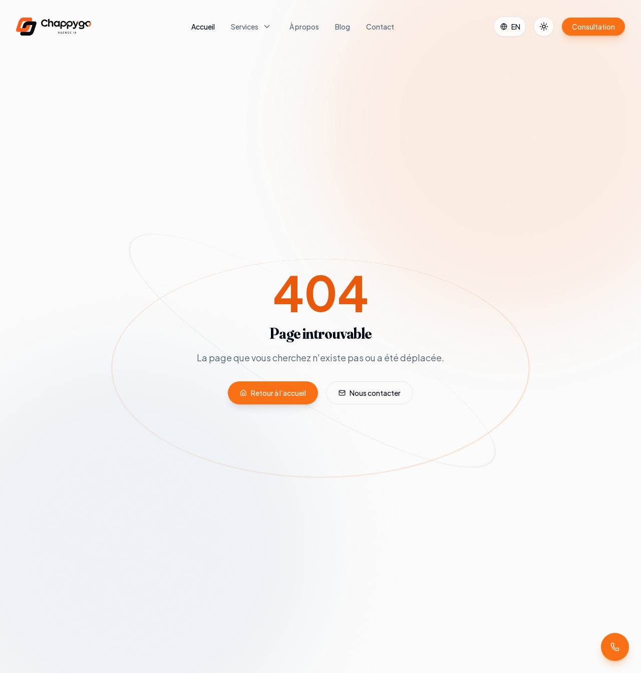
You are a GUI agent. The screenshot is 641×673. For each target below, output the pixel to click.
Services (244, 26)
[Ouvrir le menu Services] (266, 26)
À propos (304, 26)
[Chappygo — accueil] (53, 27)
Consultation (593, 26)
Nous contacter (370, 392)
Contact (380, 26)
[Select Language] (510, 27)
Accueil (203, 26)
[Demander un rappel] (615, 647)
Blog (342, 26)
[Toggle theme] (544, 27)
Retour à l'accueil (273, 392)
